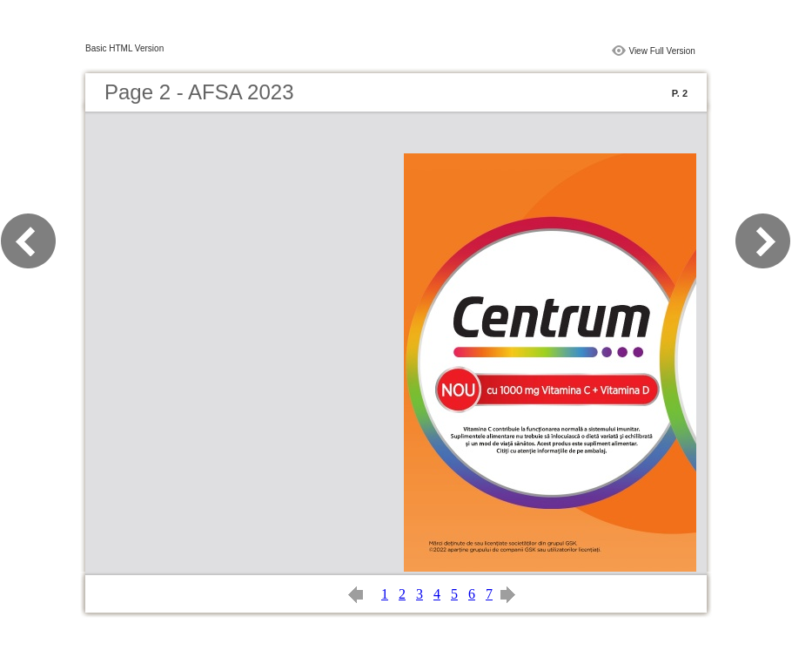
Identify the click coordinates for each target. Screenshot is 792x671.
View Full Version (661, 51)
